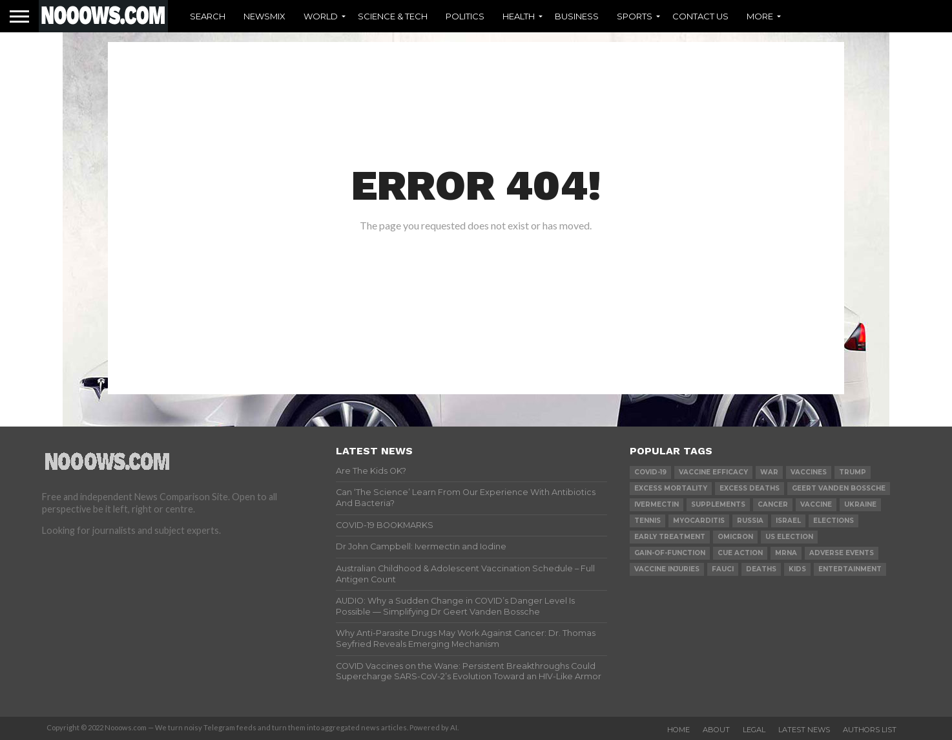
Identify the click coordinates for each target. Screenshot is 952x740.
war (769, 472)
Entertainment (850, 569)
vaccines (809, 472)
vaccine (816, 504)
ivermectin (656, 504)
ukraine (860, 504)
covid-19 (650, 472)
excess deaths (749, 488)
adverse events (841, 553)
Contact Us (700, 16)
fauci (723, 569)
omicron (735, 537)
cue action (740, 553)
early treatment (669, 537)
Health (518, 16)
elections (833, 520)
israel (788, 520)
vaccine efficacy (713, 472)
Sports (634, 16)
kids (797, 569)
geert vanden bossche (838, 488)
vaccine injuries (666, 569)
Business (577, 16)
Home (678, 729)
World (321, 16)
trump (852, 472)
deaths (761, 569)
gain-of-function (669, 553)
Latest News (804, 729)
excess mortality (670, 488)
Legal (754, 729)
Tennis (647, 520)
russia (750, 520)
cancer (773, 504)
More (760, 16)
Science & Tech (393, 16)
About (716, 729)
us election (789, 537)
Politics (465, 16)
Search (207, 16)
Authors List (869, 729)
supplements (718, 504)
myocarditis (699, 520)
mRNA (786, 553)
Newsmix (264, 16)
